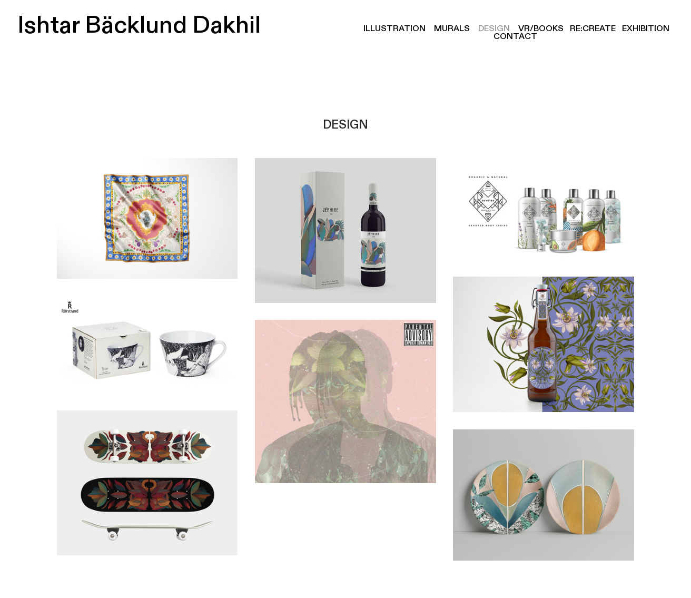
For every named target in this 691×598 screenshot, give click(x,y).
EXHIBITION (645, 28)
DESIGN (494, 28)
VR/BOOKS (541, 28)
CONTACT (516, 36)
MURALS (452, 28)
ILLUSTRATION (394, 28)
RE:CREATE (593, 28)
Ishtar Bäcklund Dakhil (134, 25)
